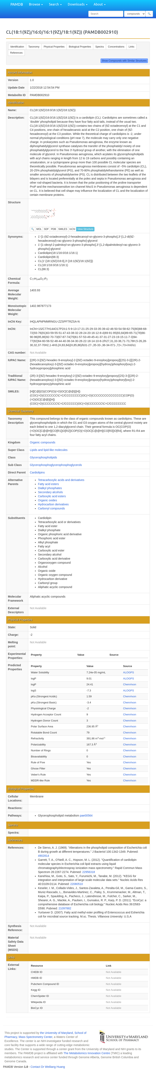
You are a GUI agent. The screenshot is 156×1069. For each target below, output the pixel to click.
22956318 (88, 872)
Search (55, 4)
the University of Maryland (56, 1032)
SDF (46, 229)
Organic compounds (42, 442)
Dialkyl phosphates (50, 488)
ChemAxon (129, 684)
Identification (17, 46)
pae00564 (86, 815)
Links (131, 46)
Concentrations (116, 46)
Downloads (78, 4)
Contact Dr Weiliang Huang (47, 1066)
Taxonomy (33, 46)
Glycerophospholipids (43, 457)
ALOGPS (128, 672)
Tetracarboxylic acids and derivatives (61, 480)
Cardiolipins (37, 472)
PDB (53, 229)
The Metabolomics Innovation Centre (87, 1053)
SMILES (62, 229)
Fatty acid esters (48, 484)
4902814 (43, 855)
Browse (36, 4)
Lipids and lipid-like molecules (48, 450)
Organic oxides (47, 500)
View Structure (85, 229)
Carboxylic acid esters (52, 496)
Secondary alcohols (50, 492)
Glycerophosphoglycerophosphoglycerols (56, 465)
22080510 (76, 884)
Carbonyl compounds (51, 508)
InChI (72, 229)
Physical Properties (54, 46)
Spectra (99, 46)
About (100, 4)
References (16, 52)
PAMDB (16, 4)
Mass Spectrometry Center (35, 1037)
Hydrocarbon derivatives (53, 504)
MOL (39, 229)
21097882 (64, 908)
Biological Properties (80, 46)
